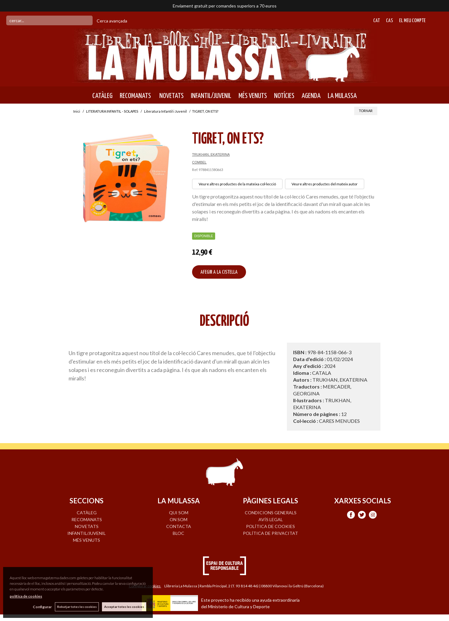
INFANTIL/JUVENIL (211, 95)
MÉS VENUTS (253, 95)
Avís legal (270, 519)
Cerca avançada (112, 20)
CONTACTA (178, 526)
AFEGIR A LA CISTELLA (219, 272)
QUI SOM (178, 512)
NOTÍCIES (284, 95)
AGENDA (311, 95)
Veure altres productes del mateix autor (325, 184)
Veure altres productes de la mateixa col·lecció (237, 184)
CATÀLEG (102, 95)
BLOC (178, 533)
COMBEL (199, 162)
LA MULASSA (342, 95)
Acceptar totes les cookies (124, 607)
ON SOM (178, 519)
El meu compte (412, 20)
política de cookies (26, 596)
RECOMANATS (135, 95)
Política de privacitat (270, 533)
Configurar (42, 606)
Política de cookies (270, 526)
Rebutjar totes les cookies (77, 607)
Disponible (203, 236)
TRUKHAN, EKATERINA (211, 154)
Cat (376, 20)
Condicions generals (271, 512)
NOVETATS (171, 95)
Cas (389, 20)
